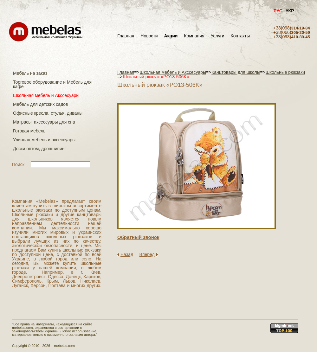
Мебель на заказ (30, 73)
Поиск (18, 164)
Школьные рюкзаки (285, 72)
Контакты (240, 36)
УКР (290, 10)
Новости (149, 36)
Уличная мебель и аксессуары (44, 139)
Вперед (147, 254)
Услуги (217, 36)
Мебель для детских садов (40, 104)
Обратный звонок (138, 237)
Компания (194, 36)
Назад (126, 254)
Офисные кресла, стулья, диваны (47, 113)
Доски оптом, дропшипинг (39, 148)
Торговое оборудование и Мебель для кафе (52, 84)
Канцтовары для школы (235, 72)
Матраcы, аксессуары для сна (44, 122)
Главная (125, 36)
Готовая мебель (29, 130)
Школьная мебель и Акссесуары (46, 95)
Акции (171, 36)
